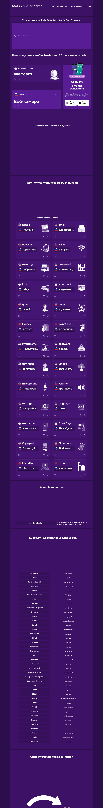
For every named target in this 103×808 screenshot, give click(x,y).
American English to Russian (44, 20)
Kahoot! (72, 6)
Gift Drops (87, 6)
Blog (66, 6)
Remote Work (64, 20)
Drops (52, 6)
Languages (59, 6)
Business (79, 6)
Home (27, 20)
